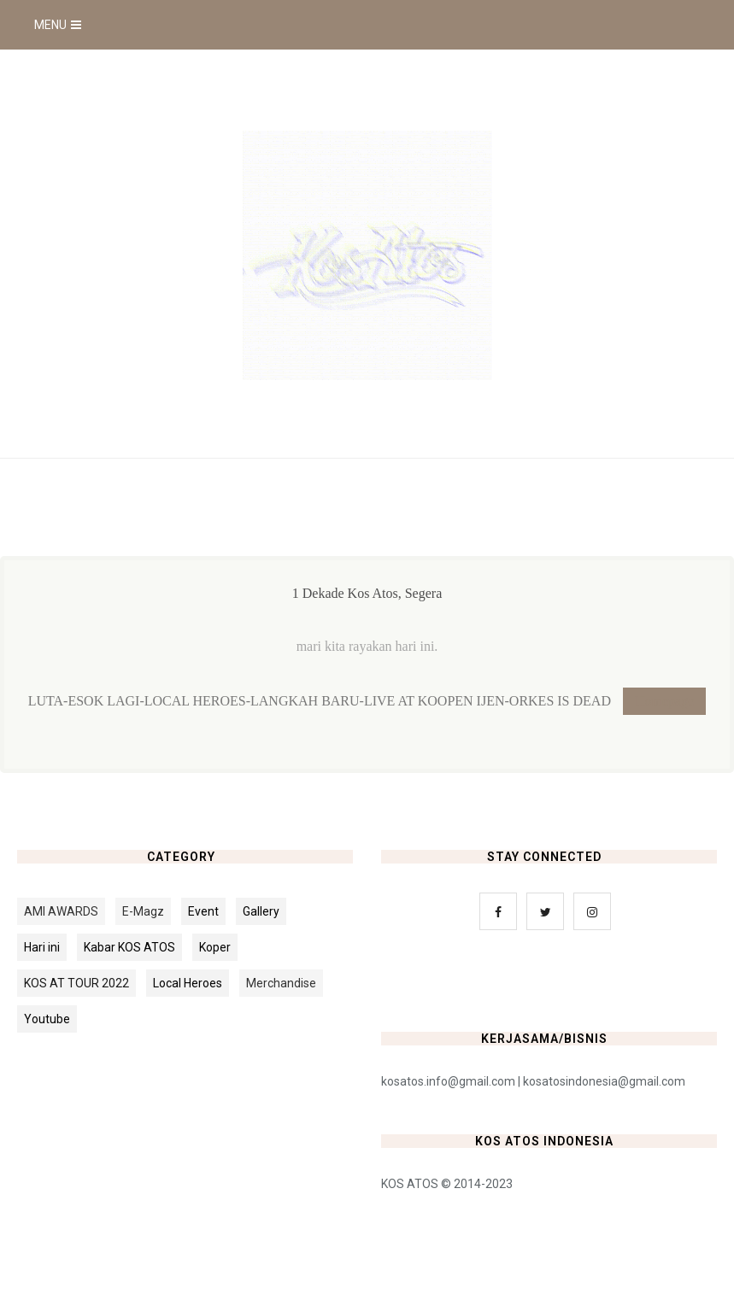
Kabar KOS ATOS (129, 947)
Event (203, 911)
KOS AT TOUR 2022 (76, 983)
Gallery (261, 911)
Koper (215, 947)
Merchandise (281, 983)
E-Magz (143, 911)
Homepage (664, 701)
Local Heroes (187, 983)
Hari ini (42, 947)
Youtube (47, 1019)
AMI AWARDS (61, 911)
